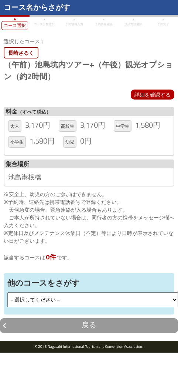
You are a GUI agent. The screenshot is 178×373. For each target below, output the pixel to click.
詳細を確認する (152, 94)
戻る (89, 325)
